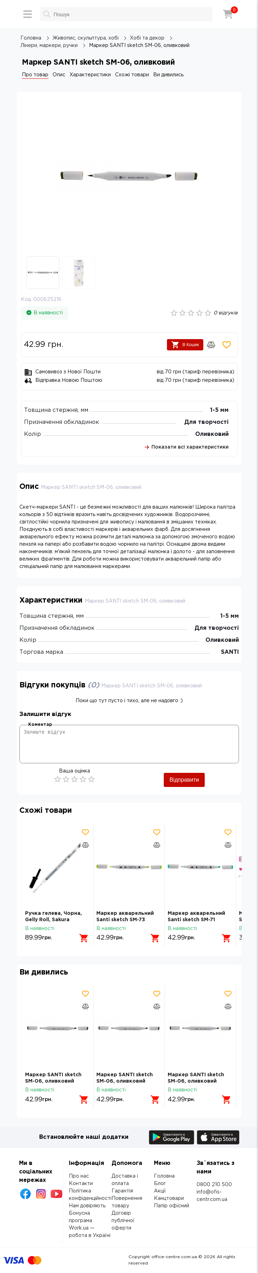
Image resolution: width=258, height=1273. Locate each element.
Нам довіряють (87, 1206)
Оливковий (212, 434)
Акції (160, 1191)
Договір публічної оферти (123, 1220)
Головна (164, 1176)
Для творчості (206, 422)
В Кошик (185, 345)
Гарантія (122, 1191)
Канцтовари (169, 1198)
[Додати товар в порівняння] (211, 345)
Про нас (79, 1176)
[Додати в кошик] (84, 938)
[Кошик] (228, 14)
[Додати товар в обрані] (226, 345)
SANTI (230, 652)
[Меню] (27, 14)
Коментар (40, 725)
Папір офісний (171, 1206)
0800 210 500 (214, 1185)
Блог (160, 1184)
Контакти (81, 1184)
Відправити (184, 780)
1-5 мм (219, 410)
